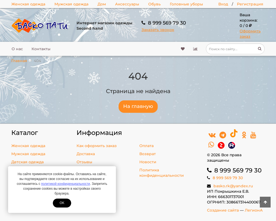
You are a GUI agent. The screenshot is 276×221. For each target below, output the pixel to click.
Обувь (154, 4)
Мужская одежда (71, 4)
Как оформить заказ (97, 145)
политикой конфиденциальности (65, 184)
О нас (17, 48)
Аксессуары (127, 4)
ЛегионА (254, 210)
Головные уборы (186, 4)
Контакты (41, 48)
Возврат (147, 153)
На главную (138, 106)
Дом (102, 4)
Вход (223, 4)
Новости (147, 161)
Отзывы (84, 161)
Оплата (146, 145)
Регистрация (250, 4)
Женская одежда (28, 4)
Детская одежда (27, 161)
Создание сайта (223, 210)
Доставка (86, 153)
